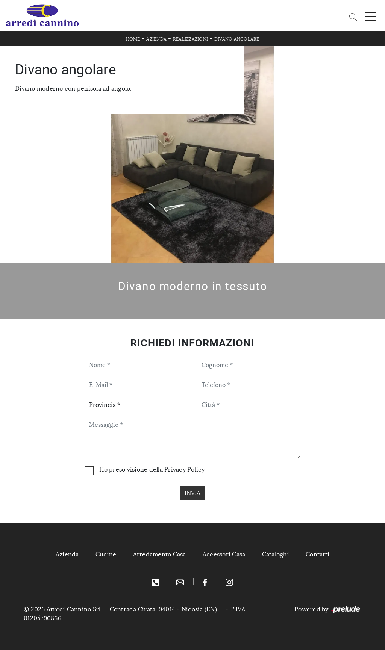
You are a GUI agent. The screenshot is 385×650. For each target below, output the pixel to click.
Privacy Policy (184, 469)
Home (133, 39)
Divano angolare (236, 39)
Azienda (156, 39)
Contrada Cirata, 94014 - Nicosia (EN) (163, 609)
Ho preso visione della (152, 469)
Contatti (317, 554)
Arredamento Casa (159, 554)
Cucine (106, 554)
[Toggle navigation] (370, 16)
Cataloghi (275, 554)
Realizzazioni (190, 39)
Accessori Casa (224, 554)
